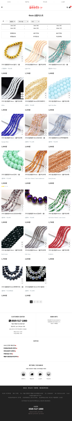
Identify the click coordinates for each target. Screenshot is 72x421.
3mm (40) (36, 25)
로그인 (9, 2)
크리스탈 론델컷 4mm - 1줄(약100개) (58, 174)
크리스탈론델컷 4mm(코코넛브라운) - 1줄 (12, 213)
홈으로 (25, 388)
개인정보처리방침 (43, 388)
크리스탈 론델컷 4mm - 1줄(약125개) (58, 101)
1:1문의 (63, 2)
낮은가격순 (36, 33)
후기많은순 (36, 36)
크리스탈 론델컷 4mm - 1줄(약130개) (35, 64)
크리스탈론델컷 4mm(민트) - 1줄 (10, 174)
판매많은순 (13, 33)
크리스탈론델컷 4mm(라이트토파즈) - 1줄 (36, 101)
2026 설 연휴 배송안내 (9, 345)
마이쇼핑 (45, 2)
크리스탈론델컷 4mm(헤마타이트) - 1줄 (12, 287)
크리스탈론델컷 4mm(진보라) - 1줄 (34, 213)
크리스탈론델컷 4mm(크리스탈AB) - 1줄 (36, 287)
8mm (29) (36, 28)
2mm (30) (12, 25)
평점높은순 (13, 36)
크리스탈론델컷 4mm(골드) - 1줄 (10, 64)
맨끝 (40, 301)
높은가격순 (59, 33)
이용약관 (36, 388)
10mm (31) (59, 28)
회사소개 (30, 388)
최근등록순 (59, 36)
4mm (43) (59, 25)
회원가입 (27, 2)
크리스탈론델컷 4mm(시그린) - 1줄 (58, 64)
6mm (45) (12, 28)
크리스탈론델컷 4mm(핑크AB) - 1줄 (35, 138)
